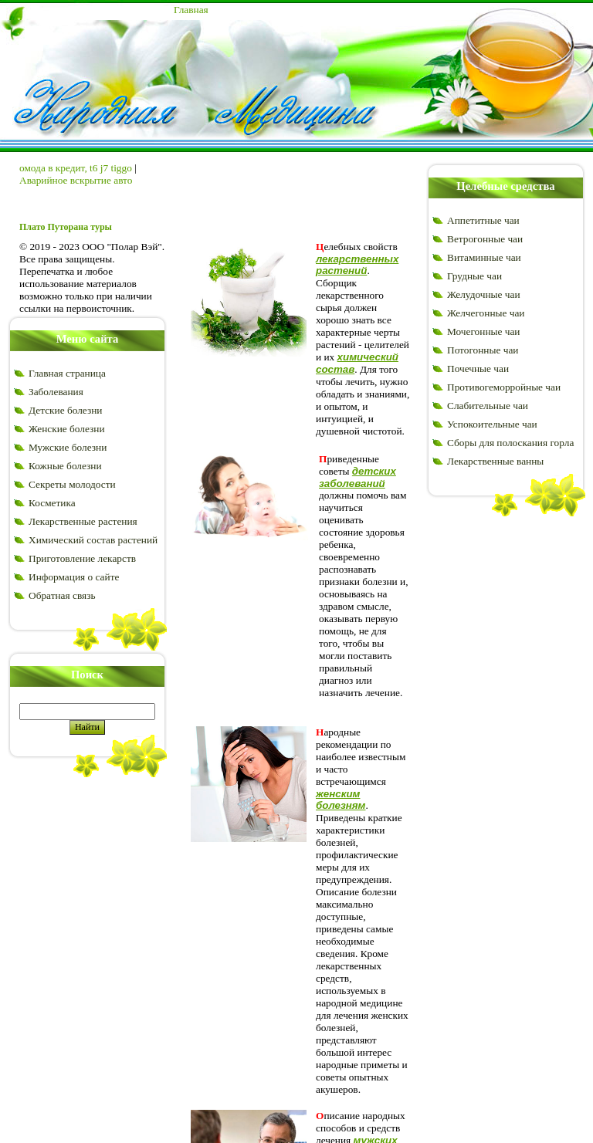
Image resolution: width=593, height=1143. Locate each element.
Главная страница (67, 373)
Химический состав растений (93, 540)
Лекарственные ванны (495, 461)
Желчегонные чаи (485, 313)
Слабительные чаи (487, 405)
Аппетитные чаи (483, 220)
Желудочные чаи (483, 294)
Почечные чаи (478, 368)
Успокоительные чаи (492, 424)
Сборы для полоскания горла (510, 442)
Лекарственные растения (83, 521)
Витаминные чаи (484, 257)
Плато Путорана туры (65, 226)
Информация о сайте (74, 577)
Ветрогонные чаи (485, 239)
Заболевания (56, 391)
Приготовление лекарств (82, 558)
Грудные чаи (474, 276)
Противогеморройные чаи (504, 387)
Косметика (52, 503)
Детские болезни (65, 410)
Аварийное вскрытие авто (75, 180)
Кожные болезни (65, 466)
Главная (191, 9)
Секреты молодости (72, 484)
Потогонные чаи (482, 350)
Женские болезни (67, 429)
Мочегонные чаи (483, 331)
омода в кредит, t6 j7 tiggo (75, 168)
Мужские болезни (68, 447)
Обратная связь (62, 595)
